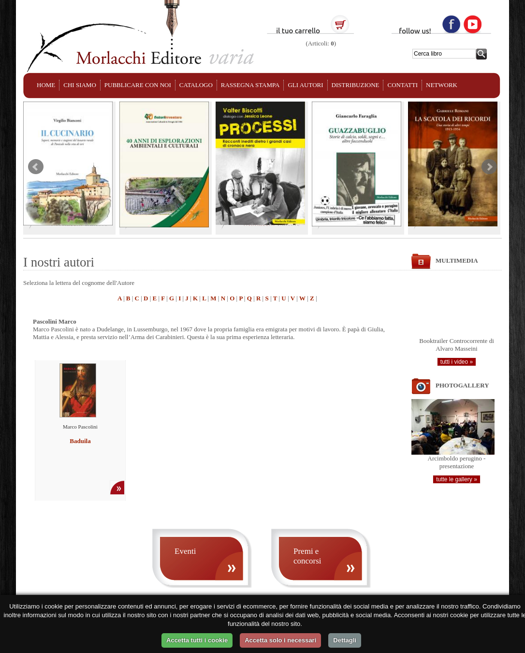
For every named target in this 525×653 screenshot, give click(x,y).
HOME (46, 85)
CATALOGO (196, 85)
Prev (36, 167)
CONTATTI (402, 85)
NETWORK (441, 85)
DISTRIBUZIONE (355, 85)
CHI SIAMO (79, 85)
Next (489, 167)
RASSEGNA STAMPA (250, 85)
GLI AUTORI (305, 85)
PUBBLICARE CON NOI (137, 85)
